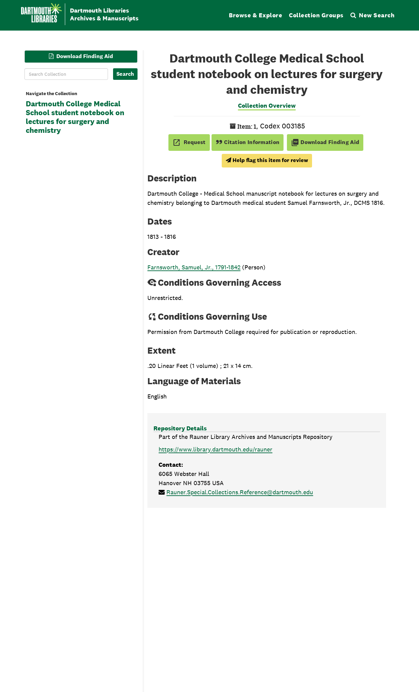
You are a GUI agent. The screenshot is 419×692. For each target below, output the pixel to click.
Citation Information (248, 142)
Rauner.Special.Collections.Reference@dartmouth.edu (239, 492)
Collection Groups (316, 15)
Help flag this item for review (267, 160)
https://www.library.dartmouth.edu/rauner (215, 449)
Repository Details (180, 428)
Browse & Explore (255, 15)
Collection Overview (267, 105)
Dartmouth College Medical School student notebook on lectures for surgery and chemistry (75, 117)
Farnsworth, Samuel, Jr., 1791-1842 (193, 267)
